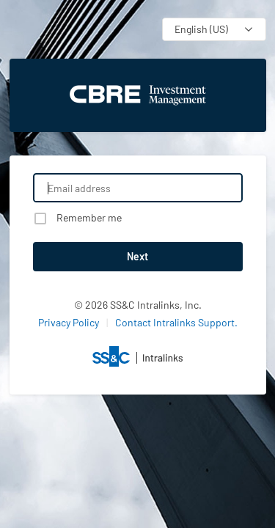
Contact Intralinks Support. (176, 322)
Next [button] (137, 256)
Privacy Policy (68, 322)
